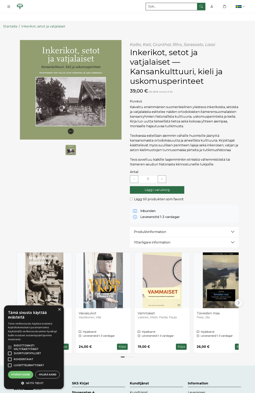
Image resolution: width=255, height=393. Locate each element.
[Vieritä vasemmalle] (16, 293)
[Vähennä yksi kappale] (134, 169)
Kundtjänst (139, 383)
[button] (241, 6)
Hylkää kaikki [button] (47, 374)
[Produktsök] (175, 6)
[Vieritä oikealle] (239, 293)
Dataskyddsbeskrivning (206, 389)
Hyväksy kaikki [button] (20, 374)
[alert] (34, 347)
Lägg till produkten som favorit (159, 189)
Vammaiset (146, 303)
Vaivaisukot (87, 303)
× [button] (59, 309)
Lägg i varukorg (157, 180)
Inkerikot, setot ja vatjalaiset (43, 16)
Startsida (10, 16)
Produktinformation (150, 222)
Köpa (122, 337)
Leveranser (196, 383)
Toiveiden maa (208, 303)
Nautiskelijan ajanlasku (38, 303)
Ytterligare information (152, 232)
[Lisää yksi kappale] (162, 169)
